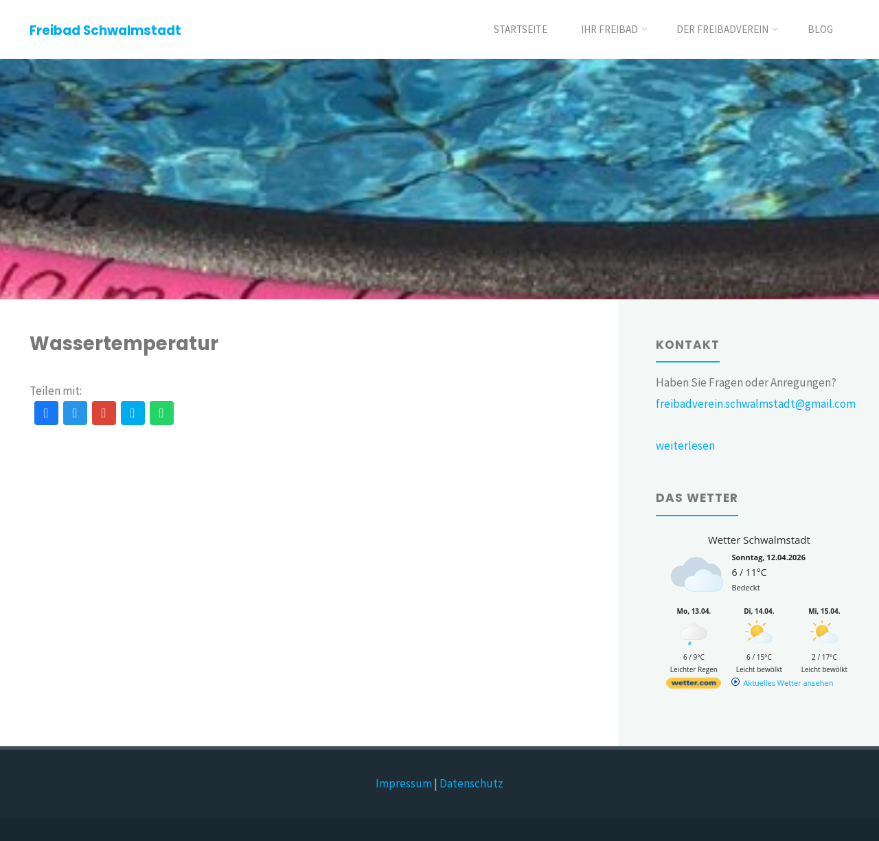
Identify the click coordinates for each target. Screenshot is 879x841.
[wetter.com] (693, 685)
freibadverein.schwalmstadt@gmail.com (756, 403)
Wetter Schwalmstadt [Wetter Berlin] (759, 539)
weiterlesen (685, 445)
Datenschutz (471, 783)
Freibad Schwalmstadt (105, 30)
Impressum (404, 783)
